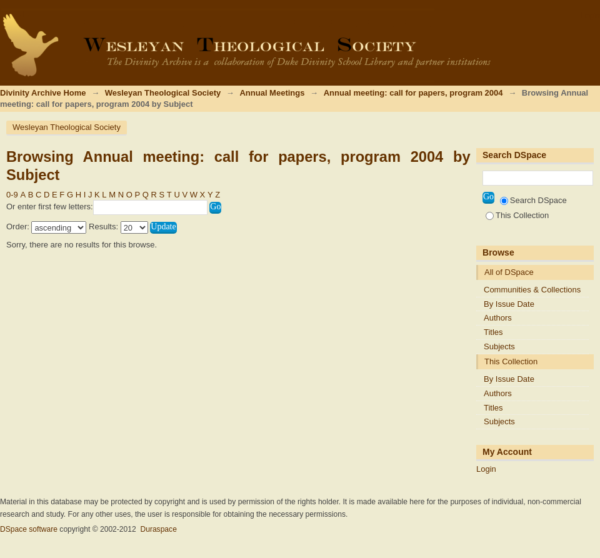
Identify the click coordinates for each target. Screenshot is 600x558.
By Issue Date (509, 304)
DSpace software (29, 529)
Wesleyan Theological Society (163, 92)
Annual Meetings (271, 92)
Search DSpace (533, 200)
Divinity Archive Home (43, 92)
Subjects (499, 346)
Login (590, 15)
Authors (498, 317)
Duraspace (158, 529)
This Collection (517, 215)
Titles (493, 332)
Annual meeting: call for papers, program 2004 (413, 92)
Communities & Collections (532, 289)
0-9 (12, 194)
